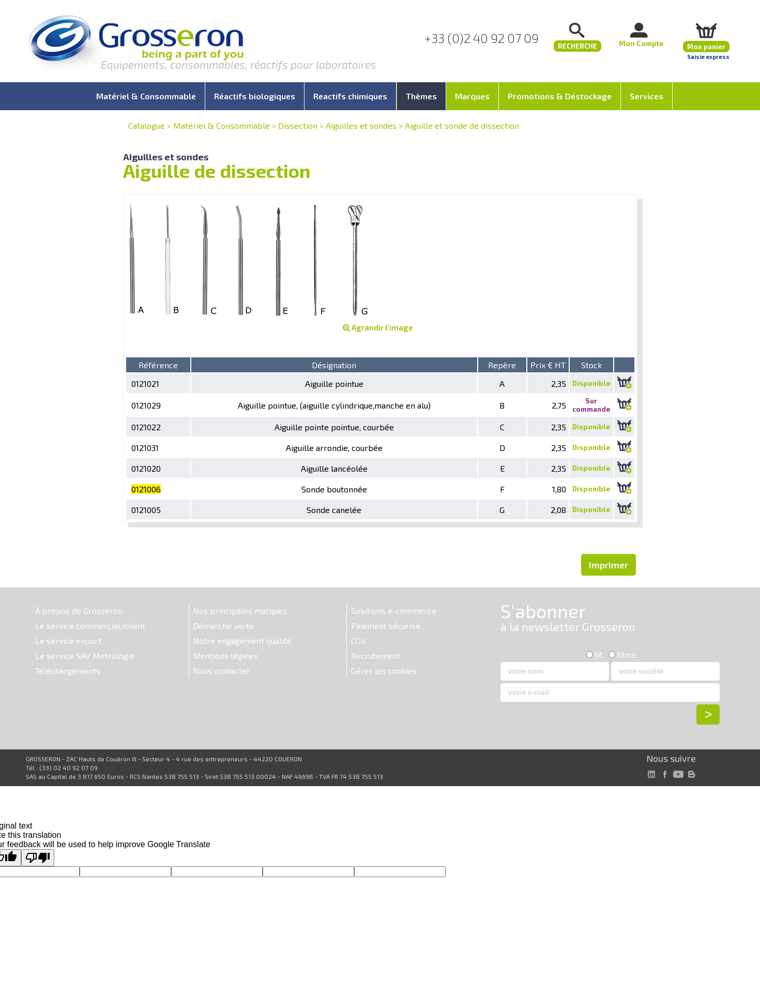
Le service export (68, 640)
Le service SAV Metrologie (85, 655)
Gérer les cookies (384, 670)
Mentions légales (225, 655)
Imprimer (608, 564)
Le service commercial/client (90, 625)
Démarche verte (223, 625)
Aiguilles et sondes (361, 125)
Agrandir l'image (378, 327)
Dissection (297, 125)
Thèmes (421, 96)
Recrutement (375, 655)
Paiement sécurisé (385, 625)
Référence (158, 365)
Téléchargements (67, 670)
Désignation (334, 365)
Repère (502, 365)
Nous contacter (221, 670)
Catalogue (146, 125)
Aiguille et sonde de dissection (462, 125)
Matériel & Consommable (221, 125)
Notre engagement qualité (242, 640)
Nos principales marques (240, 610)
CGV (358, 640)
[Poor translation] (37, 857)
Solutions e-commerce (393, 610)
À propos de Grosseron (79, 610)
